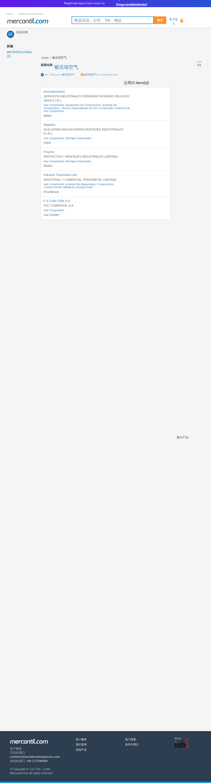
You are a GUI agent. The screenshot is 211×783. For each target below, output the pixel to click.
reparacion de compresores (83, 105)
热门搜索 (130, 739)
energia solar (84, 187)
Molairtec (49, 125)
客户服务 (81, 739)
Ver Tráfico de (59, 74)
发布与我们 (132, 744)
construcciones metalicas (59, 187)
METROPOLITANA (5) (19, 54)
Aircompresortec (54, 91)
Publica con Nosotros (30, 13)
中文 (199, 65)
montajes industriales (78, 138)
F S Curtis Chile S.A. (56, 201)
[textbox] (119, 20)
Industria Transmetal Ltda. (60, 175)
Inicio (10, 13)
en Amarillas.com (101, 74)
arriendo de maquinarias (80, 184)
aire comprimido (53, 105)
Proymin (48, 152)
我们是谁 (81, 744)
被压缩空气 (66, 67)
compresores (105, 184)
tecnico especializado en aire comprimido (88, 108)
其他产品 (81, 749)
